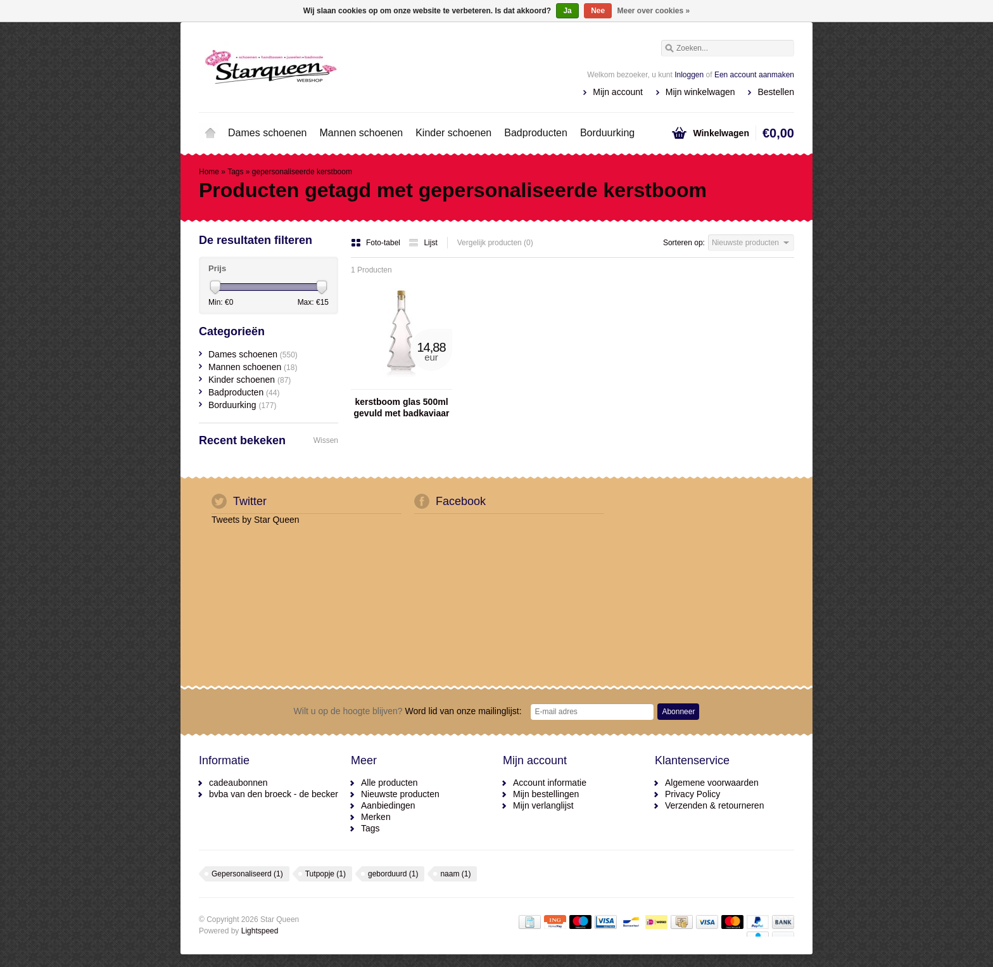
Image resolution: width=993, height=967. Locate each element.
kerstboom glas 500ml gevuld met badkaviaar (402, 407)
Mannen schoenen (361, 132)
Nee (598, 10)
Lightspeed (260, 930)
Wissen (325, 440)
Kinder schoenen (453, 132)
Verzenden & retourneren (714, 805)
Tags (235, 171)
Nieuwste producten (400, 794)
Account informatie (549, 783)
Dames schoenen (267, 132)
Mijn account (618, 92)
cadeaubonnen (238, 783)
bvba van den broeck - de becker (273, 794)
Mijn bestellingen (546, 794)
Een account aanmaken (754, 74)
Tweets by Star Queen (256, 520)
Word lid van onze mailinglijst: (408, 711)
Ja (567, 10)
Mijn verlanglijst (543, 805)
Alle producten (389, 783)
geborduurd (393, 873)
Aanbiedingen (388, 805)
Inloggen (689, 74)
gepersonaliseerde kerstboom (302, 171)
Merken (376, 817)
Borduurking (607, 132)
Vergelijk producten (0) (495, 242)
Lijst (422, 242)
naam (455, 873)
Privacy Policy (692, 794)
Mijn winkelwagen (700, 92)
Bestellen (775, 92)
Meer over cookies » (653, 10)
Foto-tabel (376, 242)
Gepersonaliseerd (247, 873)
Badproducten (535, 132)
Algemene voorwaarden (712, 783)
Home (210, 133)
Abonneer (678, 711)
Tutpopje (325, 873)
